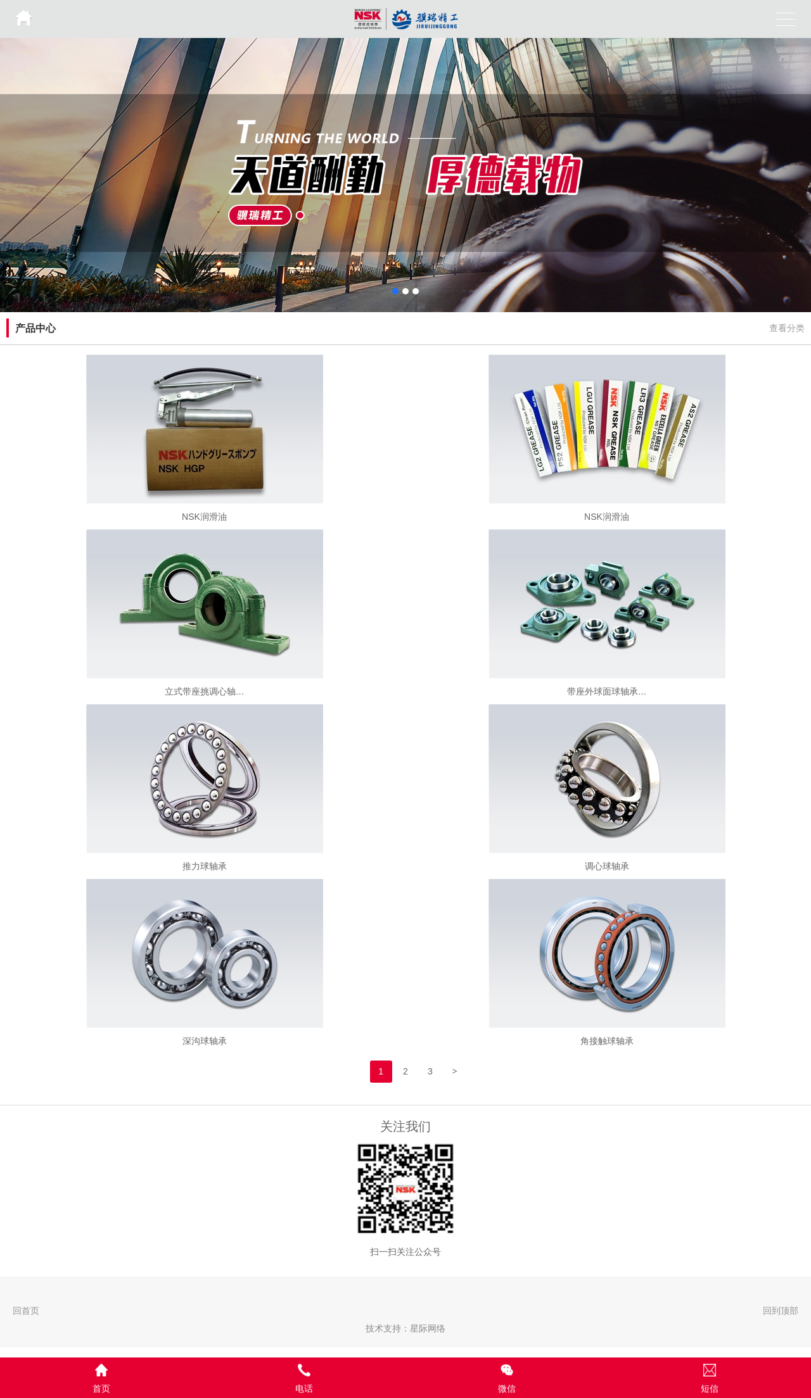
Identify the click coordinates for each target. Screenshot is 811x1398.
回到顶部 (780, 1311)
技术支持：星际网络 (405, 1328)
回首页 (26, 1311)
